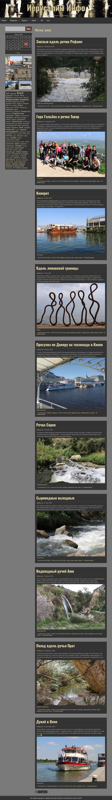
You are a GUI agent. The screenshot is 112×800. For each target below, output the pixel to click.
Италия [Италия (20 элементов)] (8, 101)
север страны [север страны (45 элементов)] (22, 152)
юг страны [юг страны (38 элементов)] (17, 168)
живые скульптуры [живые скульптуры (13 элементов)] (23, 125)
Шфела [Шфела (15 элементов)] (13, 119)
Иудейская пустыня (66, 709)
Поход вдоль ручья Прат (55, 645)
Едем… (39, 330)
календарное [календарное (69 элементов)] (12, 132)
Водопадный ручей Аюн (55, 571)
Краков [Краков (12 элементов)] (15, 105)
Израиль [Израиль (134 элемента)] (24, 100)
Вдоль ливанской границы (57, 268)
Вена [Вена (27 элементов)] (22, 95)
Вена (74, 786)
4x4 (48, 106)
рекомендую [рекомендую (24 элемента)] (10, 152)
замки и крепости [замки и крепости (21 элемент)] (12, 127)
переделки (85, 106)
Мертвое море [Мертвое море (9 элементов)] (10, 107)
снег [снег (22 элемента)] (7, 156)
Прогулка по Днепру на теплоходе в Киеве (69, 344)
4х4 (42, 20)
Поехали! (40, 178)
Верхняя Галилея (68, 181)
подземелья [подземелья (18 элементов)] (10, 146)
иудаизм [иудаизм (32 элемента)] (23, 129)
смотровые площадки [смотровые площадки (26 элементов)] (20, 154)
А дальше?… (41, 558)
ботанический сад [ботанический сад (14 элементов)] (11, 123)
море (64, 560)
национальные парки (77, 633)
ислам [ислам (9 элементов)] (17, 129)
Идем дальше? (41, 631)
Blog (48, 181)
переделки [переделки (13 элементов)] (23, 144)
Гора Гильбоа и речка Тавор (57, 116)
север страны (92, 181)
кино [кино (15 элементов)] (28, 132)
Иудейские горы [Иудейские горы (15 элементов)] (11, 103)
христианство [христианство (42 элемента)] (19, 162)
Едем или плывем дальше (45, 103)
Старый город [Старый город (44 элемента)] (18, 113)
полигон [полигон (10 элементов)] (25, 146)
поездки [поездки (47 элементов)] (18, 146)
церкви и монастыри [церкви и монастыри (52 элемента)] (15, 166)
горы (63, 106)
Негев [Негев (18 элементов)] (17, 107)
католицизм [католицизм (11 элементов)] (22, 132)
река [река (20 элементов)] (20, 150)
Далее (44, 792)
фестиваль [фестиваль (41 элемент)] (10, 160)
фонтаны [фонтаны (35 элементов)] (9, 162)
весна (64, 332)
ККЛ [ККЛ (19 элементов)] (7, 105)
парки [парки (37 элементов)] (16, 144)
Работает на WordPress (64, 798)
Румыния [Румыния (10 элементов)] (8, 113)
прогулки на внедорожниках (49, 201)
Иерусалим (13, 20)
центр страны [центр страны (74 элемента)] (18, 164)
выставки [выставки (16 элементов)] (26, 123)
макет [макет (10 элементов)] (14, 135)
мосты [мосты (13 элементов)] (8, 138)
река (90, 106)
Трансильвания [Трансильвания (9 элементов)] (25, 115)
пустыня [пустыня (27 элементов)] (9, 150)
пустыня (46, 711)
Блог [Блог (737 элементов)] (20, 93)
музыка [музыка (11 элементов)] (19, 138)
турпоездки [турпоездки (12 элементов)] (9, 158)
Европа (34, 20)
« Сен (18, 53)
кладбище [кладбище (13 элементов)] (9, 134)
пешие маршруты (89, 633)
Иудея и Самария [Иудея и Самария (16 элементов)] (22, 103)
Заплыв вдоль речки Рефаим (59, 41)
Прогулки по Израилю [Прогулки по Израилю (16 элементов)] (13, 111)
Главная (3, 20)
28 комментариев (97, 106)
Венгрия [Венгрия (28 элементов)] (9, 97)
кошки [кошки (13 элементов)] (24, 134)
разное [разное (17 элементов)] (15, 150)
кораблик (73, 413)
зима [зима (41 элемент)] (21, 127)
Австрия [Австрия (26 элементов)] (13, 93)
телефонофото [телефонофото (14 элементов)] (14, 156)
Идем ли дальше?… (43, 707)
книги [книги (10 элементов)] (14, 133)
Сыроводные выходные (55, 498)
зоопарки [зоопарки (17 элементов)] (27, 127)
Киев (69, 413)
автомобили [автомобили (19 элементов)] (21, 119)
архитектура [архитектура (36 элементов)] (17, 121)
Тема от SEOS (77, 798)
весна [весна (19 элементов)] (20, 123)
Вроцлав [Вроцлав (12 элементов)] (26, 97)
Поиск (28, 29)
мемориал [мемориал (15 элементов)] (20, 136)
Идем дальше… (42, 410)
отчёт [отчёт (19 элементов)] (27, 142)
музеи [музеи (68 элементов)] (13, 138)
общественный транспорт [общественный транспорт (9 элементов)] (13, 141)
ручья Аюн (56, 279)
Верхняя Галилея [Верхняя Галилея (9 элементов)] (18, 97)
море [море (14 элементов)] (25, 136)
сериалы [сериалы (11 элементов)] (8, 154)
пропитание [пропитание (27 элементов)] (19, 148)
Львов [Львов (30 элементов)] (20, 105)
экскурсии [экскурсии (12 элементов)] (9, 168)
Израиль (24, 20)
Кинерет (42, 193)
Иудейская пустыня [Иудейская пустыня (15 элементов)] (18, 101)
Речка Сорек (46, 424)
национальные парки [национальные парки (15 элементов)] (12, 140)
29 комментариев (88, 560)
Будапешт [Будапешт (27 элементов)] (9, 95)
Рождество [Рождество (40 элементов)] (25, 111)
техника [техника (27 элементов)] (23, 156)
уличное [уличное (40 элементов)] (16, 158)
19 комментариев (87, 487)
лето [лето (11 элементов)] (28, 134)
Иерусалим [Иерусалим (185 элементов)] (12, 99)
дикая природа (71, 332)
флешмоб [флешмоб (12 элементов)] (25, 160)
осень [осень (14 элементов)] (22, 142)
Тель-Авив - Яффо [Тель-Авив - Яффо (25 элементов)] (13, 115)
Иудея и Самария (77, 709)
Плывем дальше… (42, 484)
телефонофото (84, 413)
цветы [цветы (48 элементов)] (8, 164)
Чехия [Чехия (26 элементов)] (8, 119)
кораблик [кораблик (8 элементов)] (19, 133)
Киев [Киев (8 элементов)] (10, 105)
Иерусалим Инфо (56, 7)
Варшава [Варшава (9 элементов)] (16, 95)
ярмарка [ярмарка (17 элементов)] (25, 168)
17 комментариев (92, 786)
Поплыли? (40, 255)
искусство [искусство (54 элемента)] (10, 129)
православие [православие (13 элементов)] (10, 148)
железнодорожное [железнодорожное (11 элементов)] (11, 125)
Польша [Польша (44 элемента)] (9, 109)
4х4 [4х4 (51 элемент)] (7, 93)
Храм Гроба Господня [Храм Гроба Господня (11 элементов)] (20, 117)
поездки (82, 181)
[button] (14, 62)
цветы (99, 181)
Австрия (49, 786)
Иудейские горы (76, 106)
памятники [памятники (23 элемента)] (10, 144)
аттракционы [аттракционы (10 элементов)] (26, 121)
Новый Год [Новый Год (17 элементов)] (23, 107)
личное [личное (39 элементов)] (9, 136)
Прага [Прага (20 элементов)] (16, 109)
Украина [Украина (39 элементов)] (9, 117)
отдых (68, 560)
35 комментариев (58, 711)
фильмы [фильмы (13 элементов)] (18, 160)
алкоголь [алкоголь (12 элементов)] (8, 121)
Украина (54, 413)
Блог (48, 20)
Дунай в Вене (46, 721)
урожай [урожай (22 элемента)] (23, 158)
